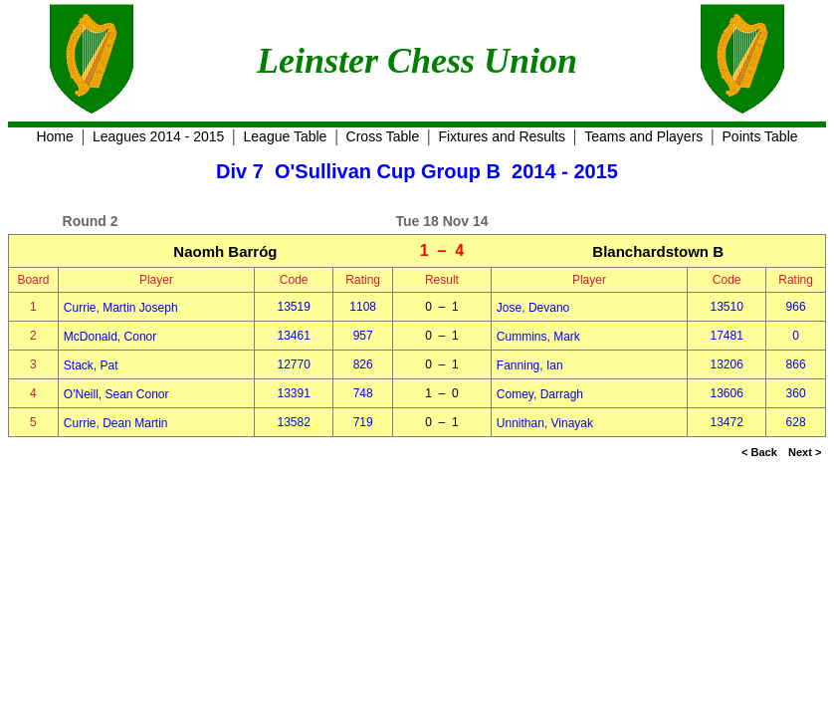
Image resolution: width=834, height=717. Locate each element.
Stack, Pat (91, 365)
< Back (759, 452)
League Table (285, 136)
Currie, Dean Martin (116, 423)
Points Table (760, 136)
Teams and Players (643, 136)
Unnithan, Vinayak (545, 423)
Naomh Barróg (225, 251)
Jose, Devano (533, 308)
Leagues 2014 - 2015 (158, 136)
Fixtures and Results (501, 136)
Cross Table (383, 136)
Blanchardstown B (658, 251)
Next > (804, 452)
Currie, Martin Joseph (121, 308)
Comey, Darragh (540, 394)
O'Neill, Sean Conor (116, 394)
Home (54, 136)
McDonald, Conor (110, 337)
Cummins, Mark (538, 337)
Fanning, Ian (530, 365)
